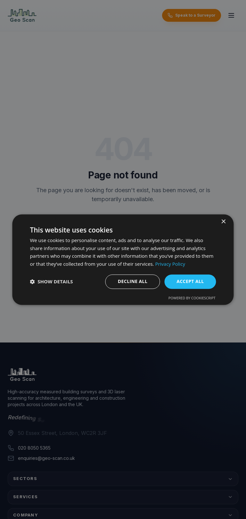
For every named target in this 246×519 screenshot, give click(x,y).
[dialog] (123, 259)
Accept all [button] (190, 281)
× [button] (223, 221)
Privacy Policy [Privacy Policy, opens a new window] (170, 264)
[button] (51, 281)
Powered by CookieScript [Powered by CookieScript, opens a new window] (192, 297)
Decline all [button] (132, 281)
